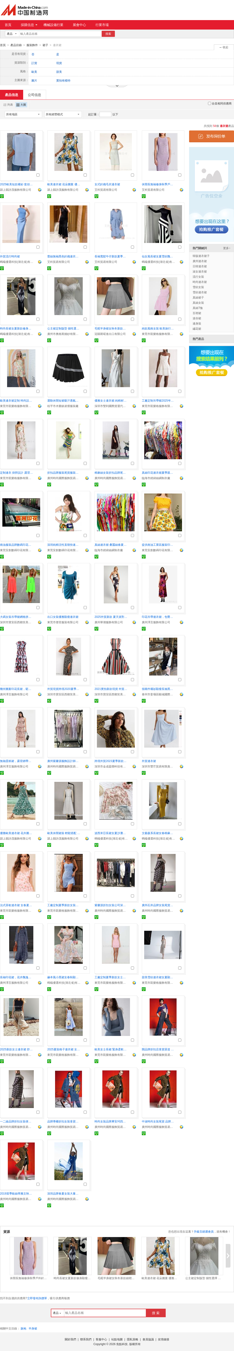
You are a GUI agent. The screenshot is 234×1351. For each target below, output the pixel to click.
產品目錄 (16, 45)
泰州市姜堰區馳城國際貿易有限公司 (158, 694)
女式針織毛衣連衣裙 (107, 184)
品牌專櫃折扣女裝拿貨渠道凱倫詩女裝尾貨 (63, 1121)
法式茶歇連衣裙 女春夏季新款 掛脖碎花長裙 (16, 905)
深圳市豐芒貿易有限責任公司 (158, 766)
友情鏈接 (163, 1339)
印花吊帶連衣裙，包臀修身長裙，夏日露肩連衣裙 (158, 616)
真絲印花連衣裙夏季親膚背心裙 (158, 472)
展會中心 (79, 25)
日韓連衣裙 (200, 266)
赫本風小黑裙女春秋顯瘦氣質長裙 (63, 977)
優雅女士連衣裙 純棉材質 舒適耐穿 (111, 400)
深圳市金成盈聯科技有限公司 (111, 766)
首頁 (8, 25)
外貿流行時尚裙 (10, 256)
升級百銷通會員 (204, 1231)
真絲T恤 (198, 307)
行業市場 (102, 25)
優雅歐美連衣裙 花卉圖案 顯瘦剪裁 (16, 833)
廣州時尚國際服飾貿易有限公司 (63, 478)
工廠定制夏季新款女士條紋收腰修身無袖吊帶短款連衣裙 (111, 977)
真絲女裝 (198, 302)
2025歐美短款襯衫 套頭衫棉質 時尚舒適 (16, 184)
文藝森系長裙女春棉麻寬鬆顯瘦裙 (158, 833)
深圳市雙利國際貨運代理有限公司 (111, 405)
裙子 (45, 45)
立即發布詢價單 (37, 1298)
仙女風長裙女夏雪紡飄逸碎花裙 (158, 256)
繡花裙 (197, 328)
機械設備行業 (53, 25)
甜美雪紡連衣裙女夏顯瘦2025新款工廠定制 (158, 977)
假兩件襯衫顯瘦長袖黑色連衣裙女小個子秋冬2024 (158, 688)
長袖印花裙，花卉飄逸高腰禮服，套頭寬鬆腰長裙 (16, 977)
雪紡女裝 (198, 287)
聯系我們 (85, 1339)
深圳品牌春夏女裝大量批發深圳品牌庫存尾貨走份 (63, 1193)
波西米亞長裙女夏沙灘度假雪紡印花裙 (111, 833)
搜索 (108, 33)
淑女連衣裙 (200, 271)
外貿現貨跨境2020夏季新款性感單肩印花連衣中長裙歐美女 (63, 688)
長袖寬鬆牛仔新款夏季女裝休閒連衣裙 (111, 256)
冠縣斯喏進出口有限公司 (110, 333)
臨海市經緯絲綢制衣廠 (156, 478)
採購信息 (29, 25)
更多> (226, 248)
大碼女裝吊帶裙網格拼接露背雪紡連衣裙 (16, 616)
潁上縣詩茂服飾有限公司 (15, 189)
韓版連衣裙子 (201, 255)
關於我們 (70, 1339)
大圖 (21, 104)
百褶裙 (197, 313)
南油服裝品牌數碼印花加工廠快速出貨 (16, 544)
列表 (8, 104)
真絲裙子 (198, 297)
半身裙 (33, 1328)
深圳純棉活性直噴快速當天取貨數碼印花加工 (63, 544)
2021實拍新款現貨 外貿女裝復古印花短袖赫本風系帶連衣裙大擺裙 (111, 688)
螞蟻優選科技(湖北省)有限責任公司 (16, 261)
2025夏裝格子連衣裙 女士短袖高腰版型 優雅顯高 (63, 1049)
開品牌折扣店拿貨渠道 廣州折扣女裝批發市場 (158, 1049)
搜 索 (156, 1313)
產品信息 (11, 94)
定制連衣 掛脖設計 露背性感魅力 (16, 472)
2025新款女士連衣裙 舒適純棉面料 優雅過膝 (16, 1049)
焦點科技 (122, 1344)
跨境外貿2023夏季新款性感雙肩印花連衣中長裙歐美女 (111, 760)
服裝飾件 (32, 45)
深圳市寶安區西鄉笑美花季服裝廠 (16, 622)
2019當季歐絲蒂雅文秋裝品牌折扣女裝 (16, 1193)
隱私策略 (132, 1339)
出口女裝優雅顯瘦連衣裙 (62, 616)
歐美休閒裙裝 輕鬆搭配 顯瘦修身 (63, 833)
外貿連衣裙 (149, 760)
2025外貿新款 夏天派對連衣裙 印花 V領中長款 (111, 616)
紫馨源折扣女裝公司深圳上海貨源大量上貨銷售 (111, 905)
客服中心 (101, 1339)
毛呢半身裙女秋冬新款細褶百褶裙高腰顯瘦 (111, 328)
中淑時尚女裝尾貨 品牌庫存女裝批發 (158, 1121)
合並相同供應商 (220, 103)
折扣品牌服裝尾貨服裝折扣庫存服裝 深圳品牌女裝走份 (63, 472)
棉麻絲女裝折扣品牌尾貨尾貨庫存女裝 (111, 472)
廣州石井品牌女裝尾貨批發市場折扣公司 (158, 905)
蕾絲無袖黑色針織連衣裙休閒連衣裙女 (63, 256)
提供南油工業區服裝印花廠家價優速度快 (158, 544)
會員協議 (148, 1339)
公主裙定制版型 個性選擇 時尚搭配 (63, 328)
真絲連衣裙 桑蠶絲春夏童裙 (111, 544)
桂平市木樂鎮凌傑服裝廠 (62, 405)
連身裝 (197, 323)
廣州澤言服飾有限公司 (156, 622)
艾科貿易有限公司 (106, 189)
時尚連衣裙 (200, 281)
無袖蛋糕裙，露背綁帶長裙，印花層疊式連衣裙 (16, 760)
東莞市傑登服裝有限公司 (62, 622)
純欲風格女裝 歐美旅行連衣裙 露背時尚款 (158, 328)
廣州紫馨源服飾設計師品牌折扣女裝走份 (63, 760)
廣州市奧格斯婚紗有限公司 (63, 333)
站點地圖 (117, 1339)
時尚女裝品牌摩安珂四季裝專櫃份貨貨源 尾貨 (111, 1121)
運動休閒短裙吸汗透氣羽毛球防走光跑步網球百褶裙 (63, 400)
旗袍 (23, 1328)
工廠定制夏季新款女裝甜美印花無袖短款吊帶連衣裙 (63, 905)
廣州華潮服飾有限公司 (109, 622)
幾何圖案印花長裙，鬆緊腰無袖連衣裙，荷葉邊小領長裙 (16, 688)
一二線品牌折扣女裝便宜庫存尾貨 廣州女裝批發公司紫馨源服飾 (16, 1121)
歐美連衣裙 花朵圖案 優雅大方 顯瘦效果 (63, 184)
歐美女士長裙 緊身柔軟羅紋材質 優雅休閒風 (111, 1049)
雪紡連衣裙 (200, 292)
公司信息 (34, 94)
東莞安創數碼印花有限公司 (16, 550)
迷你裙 (197, 318)
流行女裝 (198, 276)
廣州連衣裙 (200, 261)
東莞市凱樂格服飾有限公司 (158, 333)
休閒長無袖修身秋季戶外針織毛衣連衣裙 (158, 184)
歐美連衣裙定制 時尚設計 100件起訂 (16, 400)
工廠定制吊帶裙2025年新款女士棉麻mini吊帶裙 (158, 400)
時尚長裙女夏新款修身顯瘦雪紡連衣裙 (16, 328)
